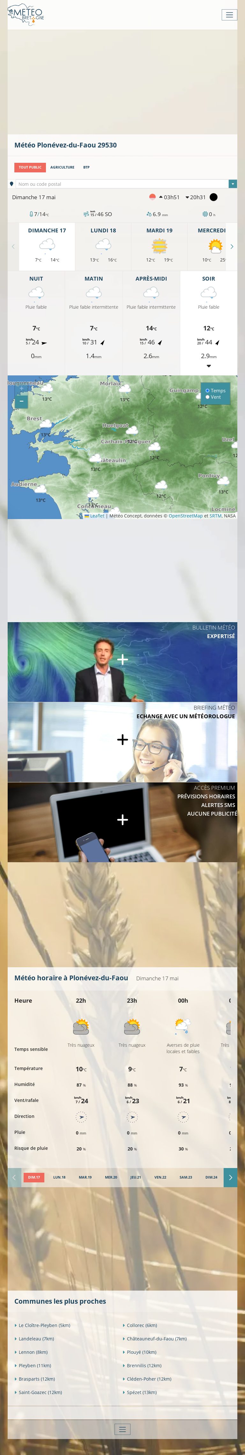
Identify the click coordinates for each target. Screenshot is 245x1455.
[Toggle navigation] (229, 14)
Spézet (139, 1392)
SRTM (216, 516)
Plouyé (139, 1352)
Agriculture (62, 167)
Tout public (30, 167)
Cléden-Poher (146, 1379)
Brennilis (141, 1365)
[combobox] (127, 183)
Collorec (139, 1325)
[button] (161, 489)
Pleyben (32, 1365)
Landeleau (34, 1339)
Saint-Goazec (38, 1392)
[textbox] (126, 184)
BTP (86, 167)
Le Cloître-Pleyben (42, 1325)
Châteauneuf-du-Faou (154, 1339)
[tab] (34, 1177)
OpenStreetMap (186, 516)
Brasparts (34, 1379)
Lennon (31, 1352)
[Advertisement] (129, 81)
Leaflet (94, 516)
